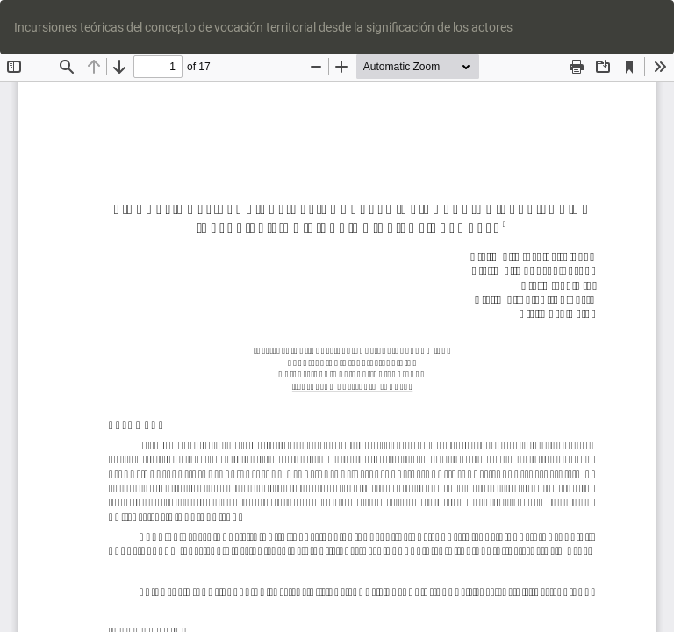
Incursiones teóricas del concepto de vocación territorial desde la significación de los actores (263, 27)
